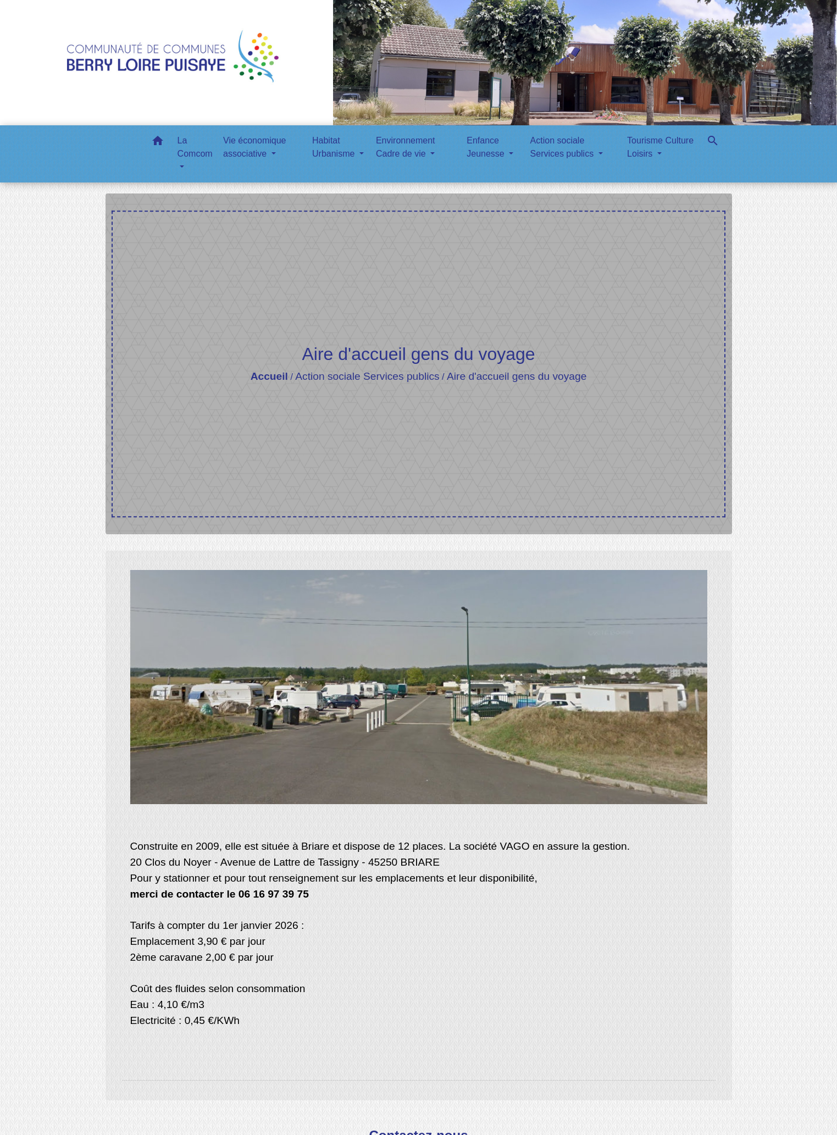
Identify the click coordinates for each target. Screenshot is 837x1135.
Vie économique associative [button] (254, 147)
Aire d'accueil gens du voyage (516, 376)
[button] (157, 143)
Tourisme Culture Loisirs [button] (660, 147)
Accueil (269, 376)
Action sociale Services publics (367, 376)
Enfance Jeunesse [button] (487, 147)
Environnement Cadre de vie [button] (405, 147)
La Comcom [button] (195, 147)
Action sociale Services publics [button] (563, 147)
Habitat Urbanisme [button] (334, 147)
